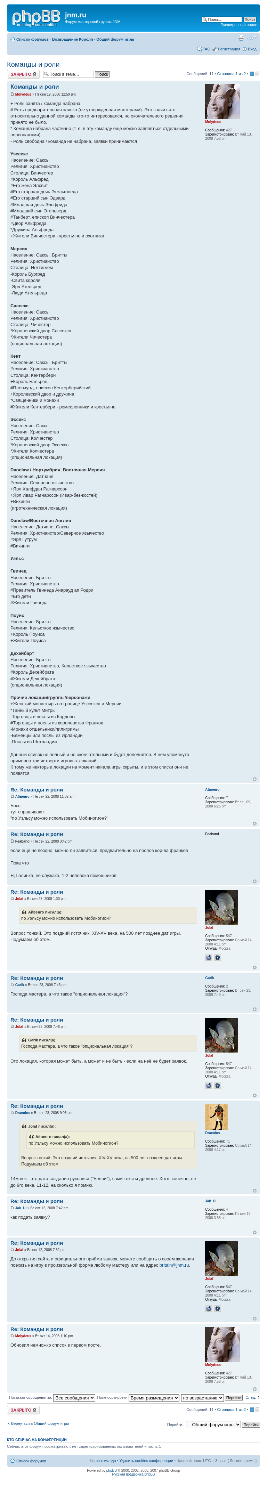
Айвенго (22, 796)
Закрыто (23, 74)
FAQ (206, 49)
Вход (252, 49)
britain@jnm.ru (174, 1265)
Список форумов (32, 39)
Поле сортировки (138, 1397)
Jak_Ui (20, 1208)
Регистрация (229, 49)
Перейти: (175, 1424)
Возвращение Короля (72, 39)
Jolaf (19, 899)
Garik (19, 985)
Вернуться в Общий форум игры (40, 1423)
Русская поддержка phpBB (133, 1474)
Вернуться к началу (255, 779)
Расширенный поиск (238, 25)
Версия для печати (241, 38)
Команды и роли (33, 64)
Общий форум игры (115, 39)
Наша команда (103, 1461)
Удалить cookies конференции (146, 1461)
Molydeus (23, 94)
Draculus (22, 1113)
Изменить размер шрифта (251, 38)
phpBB (111, 1470)
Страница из (231, 74)
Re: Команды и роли (36, 790)
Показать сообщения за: (52, 1397)
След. (250, 1397)
